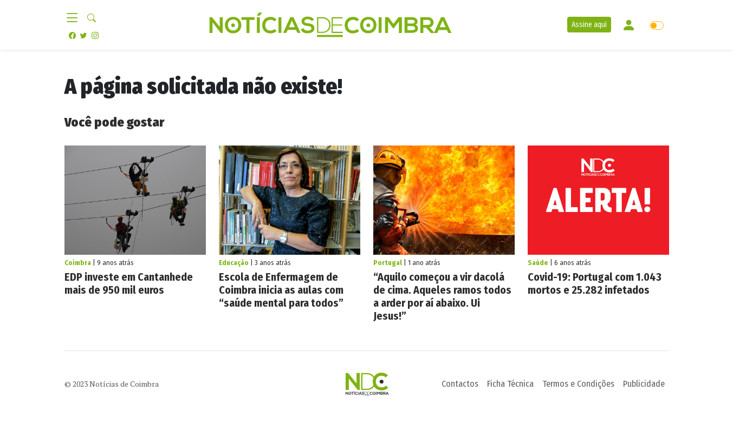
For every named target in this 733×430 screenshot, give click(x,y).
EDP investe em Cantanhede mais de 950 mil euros (128, 283)
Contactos (460, 384)
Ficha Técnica (510, 384)
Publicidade (644, 384)
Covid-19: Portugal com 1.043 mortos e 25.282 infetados (594, 283)
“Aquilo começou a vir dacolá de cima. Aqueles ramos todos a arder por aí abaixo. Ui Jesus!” (442, 296)
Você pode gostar (114, 122)
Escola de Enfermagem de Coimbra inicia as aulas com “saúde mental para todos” (281, 289)
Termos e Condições (578, 384)
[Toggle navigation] (75, 18)
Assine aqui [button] (589, 24)
